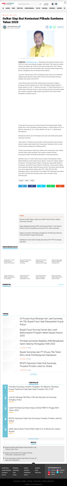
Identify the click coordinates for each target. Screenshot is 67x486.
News (13, 8)
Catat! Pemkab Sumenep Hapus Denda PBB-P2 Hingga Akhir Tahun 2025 (34, 409)
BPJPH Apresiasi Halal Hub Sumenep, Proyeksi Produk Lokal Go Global (38, 364)
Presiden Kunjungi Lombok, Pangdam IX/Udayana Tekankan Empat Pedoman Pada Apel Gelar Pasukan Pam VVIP (34, 388)
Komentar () (60, 27)
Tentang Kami (17, 481)
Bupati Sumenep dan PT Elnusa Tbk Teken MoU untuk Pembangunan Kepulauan (40, 353)
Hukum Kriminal (29, 8)
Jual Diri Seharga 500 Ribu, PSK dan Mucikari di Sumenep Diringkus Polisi (32, 398)
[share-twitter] (50, 27)
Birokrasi (52, 8)
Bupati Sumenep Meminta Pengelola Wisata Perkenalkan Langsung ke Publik (18, 454)
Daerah (8, 8)
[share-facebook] (47, 27)
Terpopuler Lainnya (33, 438)
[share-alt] (22, 186)
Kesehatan (16, 470)
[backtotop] (33, 464)
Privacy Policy (37, 481)
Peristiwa (20, 8)
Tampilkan (61, 284)
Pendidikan (27, 472)
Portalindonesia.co (32, 62)
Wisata (26, 475)
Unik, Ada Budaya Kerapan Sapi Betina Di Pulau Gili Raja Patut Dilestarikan (21, 459)
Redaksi (24, 481)
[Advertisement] (10, 57)
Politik (38, 8)
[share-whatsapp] (54, 27)
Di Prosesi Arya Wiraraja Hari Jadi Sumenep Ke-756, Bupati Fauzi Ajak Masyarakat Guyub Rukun (42, 321)
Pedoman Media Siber (48, 481)
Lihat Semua (33, 374)
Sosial (15, 475)
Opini (14, 472)
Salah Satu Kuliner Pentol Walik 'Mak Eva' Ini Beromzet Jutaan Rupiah (34, 430)
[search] (30, 4)
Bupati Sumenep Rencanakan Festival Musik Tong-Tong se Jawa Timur (21, 448)
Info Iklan (29, 481)
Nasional (44, 8)
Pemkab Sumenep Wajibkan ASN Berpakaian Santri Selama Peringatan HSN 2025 (42, 342)
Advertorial (5, 468)
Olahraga (4, 472)
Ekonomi (59, 8)
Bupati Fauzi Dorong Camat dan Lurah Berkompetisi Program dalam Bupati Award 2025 (41, 332)
